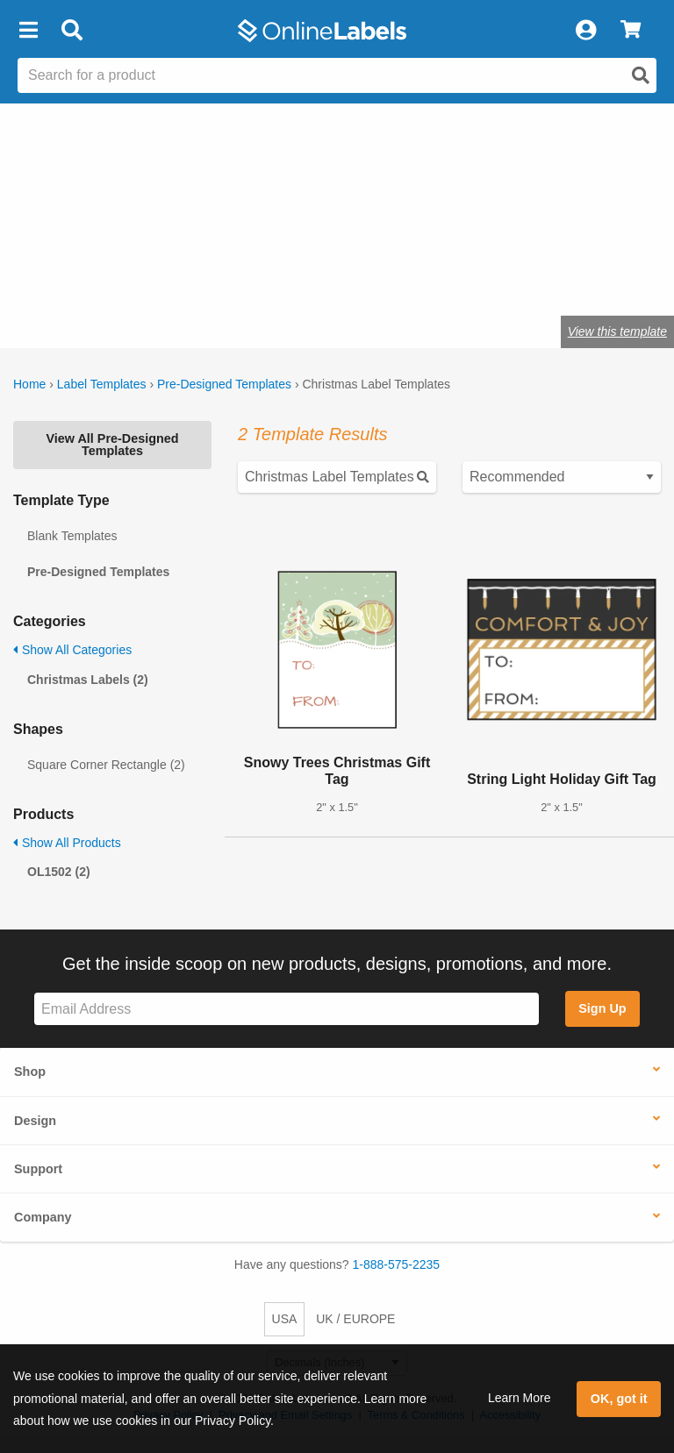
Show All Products (67, 843)
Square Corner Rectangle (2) (106, 765)
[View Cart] (630, 30)
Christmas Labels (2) (87, 680)
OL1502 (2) (58, 872)
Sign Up (602, 1008)
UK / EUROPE (355, 1319)
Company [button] (43, 1217)
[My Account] (585, 30)
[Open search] (640, 75)
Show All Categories (72, 650)
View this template (617, 331)
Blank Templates (72, 536)
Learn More (519, 1398)
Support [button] (38, 1169)
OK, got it (619, 1399)
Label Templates (102, 384)
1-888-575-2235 (397, 1264)
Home (29, 384)
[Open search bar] (71, 30)
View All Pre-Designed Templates (112, 444)
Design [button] (35, 1121)
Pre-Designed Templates (224, 384)
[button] (28, 30)
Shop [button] (30, 1072)
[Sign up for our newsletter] (286, 1009)
